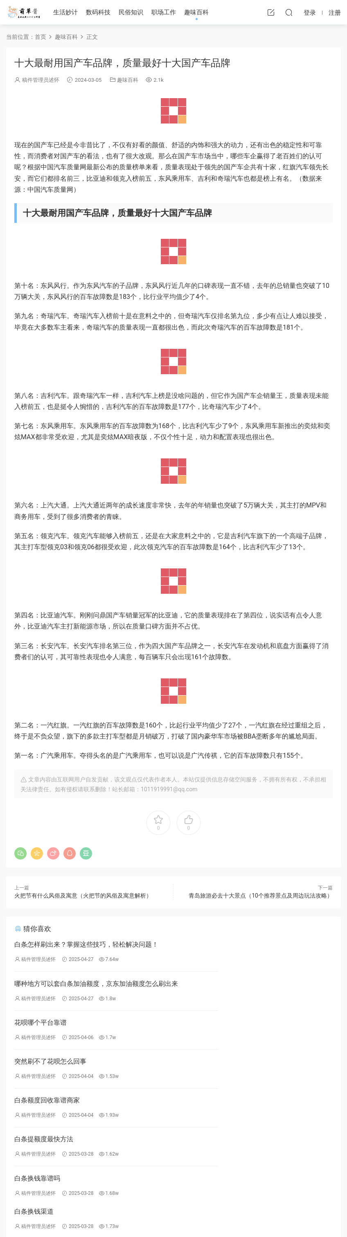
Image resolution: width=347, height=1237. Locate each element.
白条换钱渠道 (196, 1068)
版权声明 (134, 1169)
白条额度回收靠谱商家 (47, 1027)
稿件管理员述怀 (40, 80)
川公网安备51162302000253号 (205, 1216)
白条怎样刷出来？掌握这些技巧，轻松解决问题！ (86, 944)
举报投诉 (134, 1155)
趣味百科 (196, 12)
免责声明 (134, 1162)
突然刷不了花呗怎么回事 (213, 986)
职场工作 (163, 12)
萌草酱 (23, 12)
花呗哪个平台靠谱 (40, 986)
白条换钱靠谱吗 (37, 1068)
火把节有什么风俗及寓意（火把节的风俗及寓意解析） (83, 895)
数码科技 (98, 12)
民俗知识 (131, 12)
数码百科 (200, 1162)
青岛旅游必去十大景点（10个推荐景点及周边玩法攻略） (261, 895)
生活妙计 (65, 12)
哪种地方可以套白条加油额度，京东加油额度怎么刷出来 (252, 946)
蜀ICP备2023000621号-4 (135, 1216)
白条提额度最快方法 (206, 1027)
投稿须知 (134, 1175)
